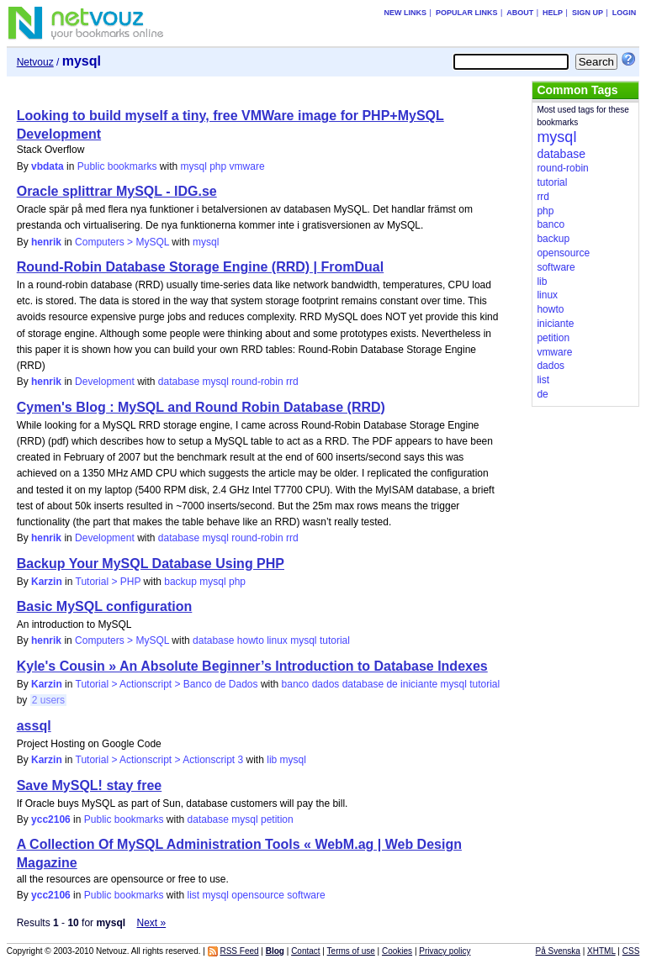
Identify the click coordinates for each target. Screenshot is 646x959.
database (178, 381)
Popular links (467, 12)
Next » (151, 923)
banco (296, 684)
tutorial (335, 640)
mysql (194, 166)
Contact (305, 951)
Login (624, 12)
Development (105, 381)
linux (277, 640)
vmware (247, 166)
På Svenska (558, 951)
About (519, 12)
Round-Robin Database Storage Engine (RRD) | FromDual (200, 267)
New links (405, 12)
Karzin (46, 582)
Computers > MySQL (122, 242)
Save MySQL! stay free (89, 785)
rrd (292, 381)
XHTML (601, 951)
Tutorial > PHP (108, 582)
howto (250, 640)
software (306, 895)
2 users (48, 700)
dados (326, 684)
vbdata (47, 166)
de (391, 684)
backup (180, 582)
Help (553, 12)
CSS (631, 951)
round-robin (257, 381)
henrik (46, 242)
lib (272, 760)
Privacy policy (444, 951)
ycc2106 (51, 819)
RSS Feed (239, 951)
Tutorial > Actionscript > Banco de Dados (167, 684)
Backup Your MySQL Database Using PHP (150, 563)
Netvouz (35, 62)
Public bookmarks (117, 166)
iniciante (418, 684)
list (194, 895)
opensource (257, 895)
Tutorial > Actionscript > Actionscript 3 (160, 760)
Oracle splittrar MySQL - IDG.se (117, 191)
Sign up (587, 12)
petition (277, 819)
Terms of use (351, 951)
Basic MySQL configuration (105, 606)
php (217, 166)
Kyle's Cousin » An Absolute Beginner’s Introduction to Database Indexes (252, 666)
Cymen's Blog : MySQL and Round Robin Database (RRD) (201, 407)
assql (34, 726)
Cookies (397, 951)
